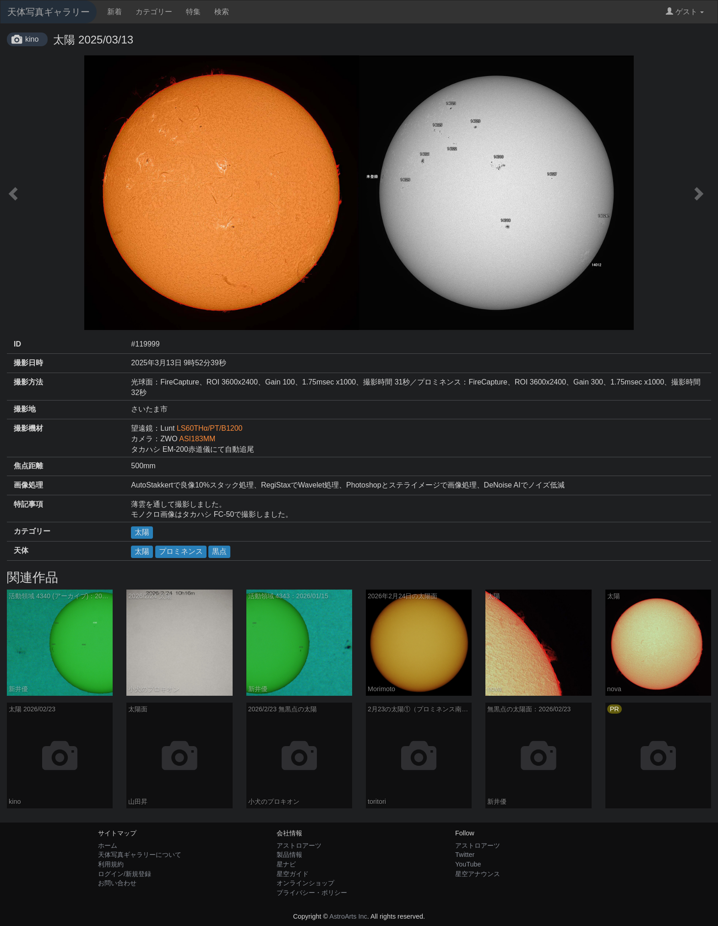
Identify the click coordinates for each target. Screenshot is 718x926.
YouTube (468, 864)
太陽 (142, 532)
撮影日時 (28, 363)
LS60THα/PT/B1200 (210, 428)
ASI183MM (197, 439)
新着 (114, 12)
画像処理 (28, 485)
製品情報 (289, 854)
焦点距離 (28, 466)
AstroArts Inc (348, 916)
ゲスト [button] (685, 12)
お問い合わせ (117, 883)
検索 (221, 12)
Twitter (464, 854)
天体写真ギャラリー (48, 12)
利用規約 (111, 864)
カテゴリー (154, 12)
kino (31, 39)
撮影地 (25, 409)
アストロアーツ (299, 845)
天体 (21, 550)
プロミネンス (181, 551)
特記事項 (28, 504)
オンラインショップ (305, 883)
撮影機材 (28, 428)
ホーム (107, 845)
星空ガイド (293, 873)
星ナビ (286, 864)
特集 (193, 12)
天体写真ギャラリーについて (139, 854)
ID (17, 344)
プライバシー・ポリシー (312, 892)
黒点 (219, 551)
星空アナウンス (477, 873)
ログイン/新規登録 (124, 873)
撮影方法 (28, 382)
